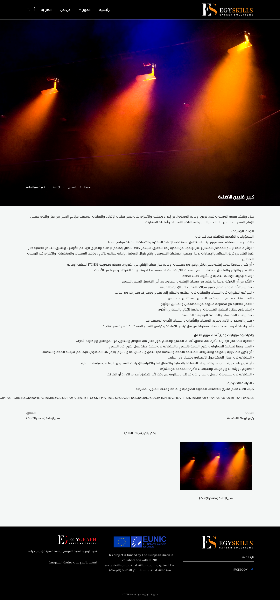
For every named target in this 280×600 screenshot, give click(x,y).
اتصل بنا (46, 10)
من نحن (65, 10)
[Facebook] (34, 9)
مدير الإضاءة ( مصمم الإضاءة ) (216, 498)
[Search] (28, 9)
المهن (86, 10)
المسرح (72, 187)
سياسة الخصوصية (61, 562)
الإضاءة (56, 187)
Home (87, 187)
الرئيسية (105, 10)
